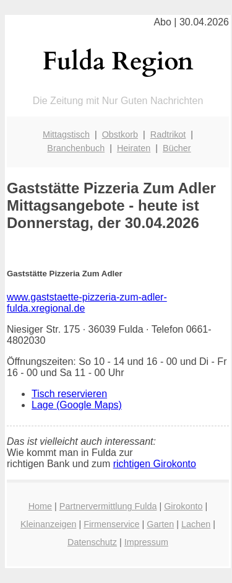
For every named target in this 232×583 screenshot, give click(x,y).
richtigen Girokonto (154, 463)
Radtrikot (168, 134)
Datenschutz (92, 542)
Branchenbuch (76, 148)
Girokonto (183, 506)
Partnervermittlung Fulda (108, 506)
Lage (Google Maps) (77, 405)
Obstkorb (120, 134)
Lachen (195, 524)
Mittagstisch (66, 134)
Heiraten (133, 148)
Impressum (146, 542)
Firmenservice (111, 524)
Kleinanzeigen (48, 524)
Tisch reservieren (69, 393)
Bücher (177, 148)
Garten (160, 524)
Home (40, 506)
